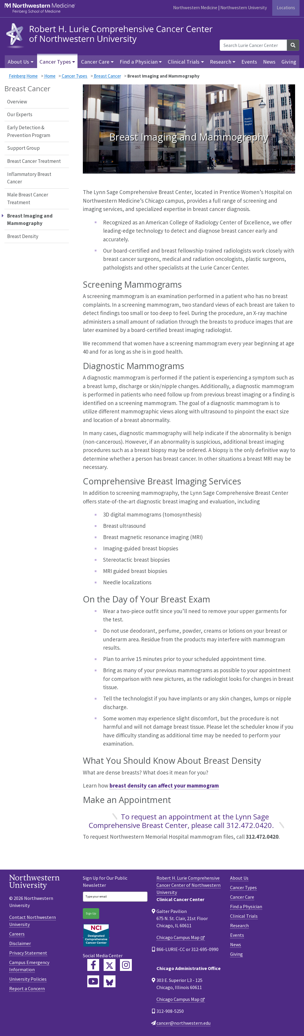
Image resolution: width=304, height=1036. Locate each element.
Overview (17, 101)
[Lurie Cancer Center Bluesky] (109, 981)
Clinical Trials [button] (184, 61)
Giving (288, 61)
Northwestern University (243, 7)
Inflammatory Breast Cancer (29, 178)
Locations (286, 7)
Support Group (23, 148)
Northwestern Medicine (195, 7)
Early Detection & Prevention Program (28, 131)
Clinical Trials (244, 916)
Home (50, 76)
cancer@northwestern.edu (183, 1023)
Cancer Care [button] (95, 61)
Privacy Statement (28, 953)
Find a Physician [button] (139, 61)
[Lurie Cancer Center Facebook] (93, 965)
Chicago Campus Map (178, 937)
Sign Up (91, 913)
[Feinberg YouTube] (93, 981)
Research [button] (220, 61)
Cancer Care (242, 897)
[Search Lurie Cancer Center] (253, 45)
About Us (239, 878)
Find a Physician (246, 906)
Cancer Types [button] (55, 61)
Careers (17, 934)
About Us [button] (18, 61)
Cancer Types (74, 76)
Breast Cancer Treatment (34, 161)
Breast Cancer (107, 76)
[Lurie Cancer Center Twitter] (109, 965)
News (269, 61)
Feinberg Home (23, 76)
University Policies (28, 979)
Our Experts (19, 114)
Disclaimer (20, 943)
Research (239, 925)
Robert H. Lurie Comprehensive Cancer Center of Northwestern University (188, 885)
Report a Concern (27, 988)
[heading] (110, 35)
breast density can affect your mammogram (164, 785)
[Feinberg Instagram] (126, 965)
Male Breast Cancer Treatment (27, 198)
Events (249, 61)
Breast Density (22, 236)
